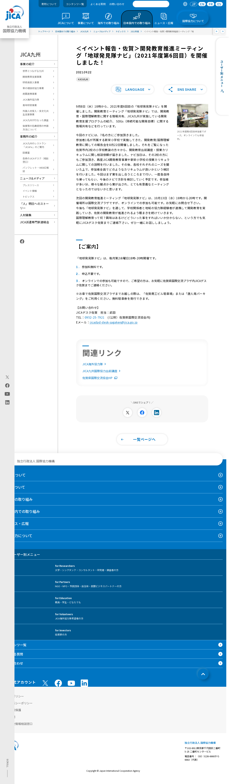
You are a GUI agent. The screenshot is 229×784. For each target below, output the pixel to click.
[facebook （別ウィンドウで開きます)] (58, 687)
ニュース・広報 (16, 528)
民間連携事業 (30, 93)
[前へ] (217, 31)
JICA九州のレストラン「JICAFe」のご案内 (34, 145)
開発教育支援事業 (32, 76)
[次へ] (223, 31)
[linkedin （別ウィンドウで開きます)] (84, 687)
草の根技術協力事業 (33, 88)
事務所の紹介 (28, 136)
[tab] (185, 4)
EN (202, 4)
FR (211, 4)
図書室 (26, 152)
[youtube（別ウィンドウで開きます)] (7, 394)
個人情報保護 (12, 714)
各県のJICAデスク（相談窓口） (36, 160)
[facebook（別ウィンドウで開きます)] (7, 385)
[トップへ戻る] (203, 678)
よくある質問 (98, 4)
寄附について (49, 4)
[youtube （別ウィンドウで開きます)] (71, 688)
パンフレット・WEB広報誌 (36, 169)
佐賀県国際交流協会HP (99, 382)
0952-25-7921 (95, 322)
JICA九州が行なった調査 (36, 120)
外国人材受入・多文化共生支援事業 (36, 112)
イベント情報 (30, 191)
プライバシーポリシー (18, 708)
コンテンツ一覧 (75, 4)
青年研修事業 (30, 105)
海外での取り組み (18, 504)
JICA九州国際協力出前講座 (102, 375)
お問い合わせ (116, 4)
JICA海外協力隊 (31, 99)
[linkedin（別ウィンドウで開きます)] (7, 402)
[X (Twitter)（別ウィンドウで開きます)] (7, 377)
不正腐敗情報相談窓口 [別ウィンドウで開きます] (18, 728)
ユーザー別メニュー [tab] (22, 559)
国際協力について (18, 540)
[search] (151, 4)
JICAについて (15, 479)
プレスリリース (31, 185)
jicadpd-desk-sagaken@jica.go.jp (114, 327)
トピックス (28, 196)
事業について (14, 491)
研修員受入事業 (31, 82)
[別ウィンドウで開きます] (127, 417)
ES (219, 4)
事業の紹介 (27, 64)
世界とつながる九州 (33, 71)
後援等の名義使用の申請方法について (36, 127)
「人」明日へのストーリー (34, 205)
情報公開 (9, 721)
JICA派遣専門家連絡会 (34, 222)
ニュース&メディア (32, 178)
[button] (133, 94)
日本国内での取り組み (22, 516)
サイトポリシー (14, 701)
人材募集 (25, 215)
